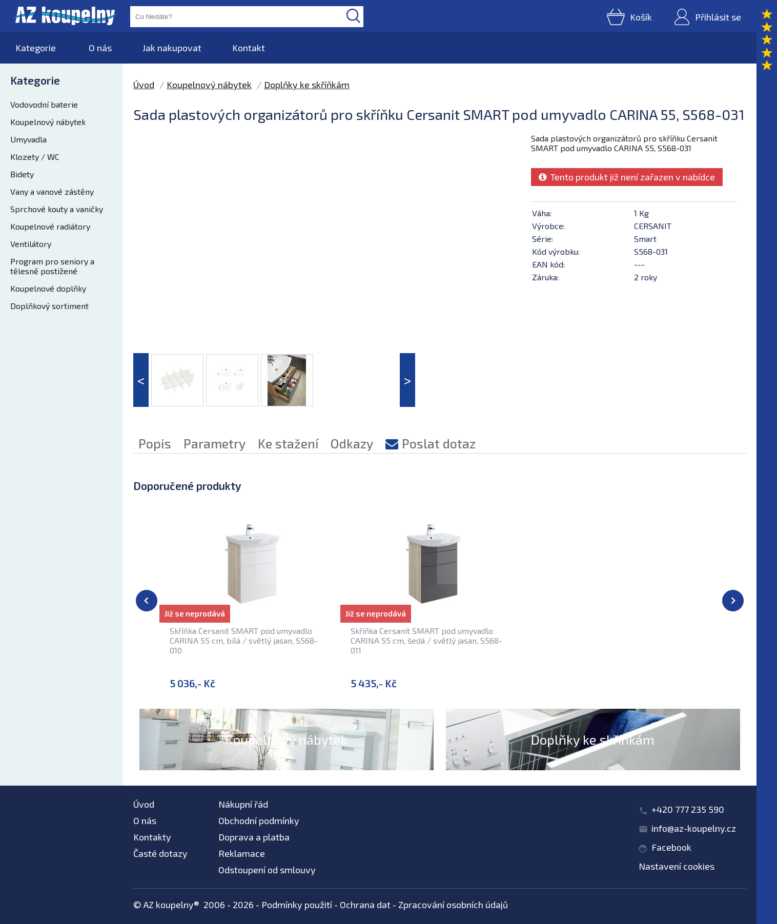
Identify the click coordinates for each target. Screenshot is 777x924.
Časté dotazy (160, 853)
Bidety (22, 174)
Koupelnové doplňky (48, 288)
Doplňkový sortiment (49, 306)
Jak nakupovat (171, 47)
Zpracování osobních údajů (453, 904)
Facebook (671, 847)
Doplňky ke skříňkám (307, 84)
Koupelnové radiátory (50, 226)
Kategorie (35, 47)
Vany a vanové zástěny (52, 191)
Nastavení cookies (676, 866)
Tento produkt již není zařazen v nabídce (627, 176)
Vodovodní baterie (44, 104)
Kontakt (248, 47)
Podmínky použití (296, 904)
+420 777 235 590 (687, 809)
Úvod (143, 84)
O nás (100, 47)
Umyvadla (28, 139)
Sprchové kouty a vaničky (56, 209)
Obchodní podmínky (258, 820)
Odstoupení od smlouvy (267, 869)
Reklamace (241, 853)
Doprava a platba (254, 837)
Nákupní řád (243, 804)
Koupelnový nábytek (48, 122)
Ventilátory (30, 244)
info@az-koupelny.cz (693, 828)
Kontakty (152, 837)
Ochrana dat (365, 904)
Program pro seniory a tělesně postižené (52, 266)
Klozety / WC (34, 156)
